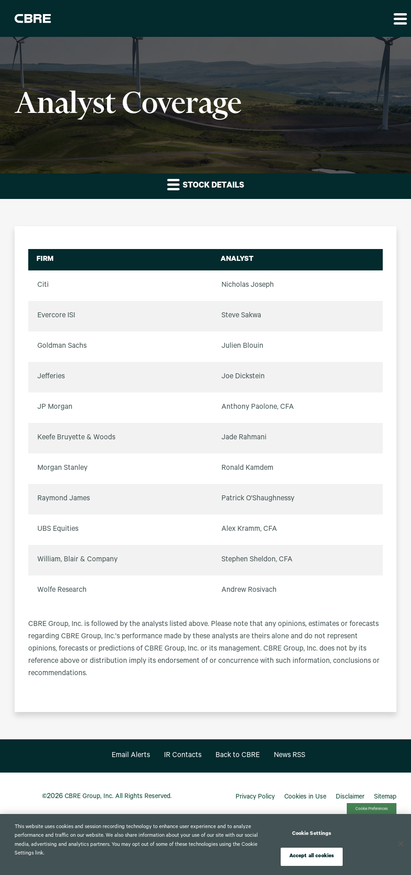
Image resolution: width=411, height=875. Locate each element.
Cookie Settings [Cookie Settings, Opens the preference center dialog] (312, 834)
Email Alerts (131, 756)
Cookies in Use (305, 797)
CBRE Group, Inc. (89, 797)
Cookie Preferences (371, 809)
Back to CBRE (238, 756)
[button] (399, 18)
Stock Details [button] (205, 184)
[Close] (401, 844)
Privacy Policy (255, 797)
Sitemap (385, 797)
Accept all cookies (311, 857)
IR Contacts (182, 756)
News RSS (289, 756)
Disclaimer (350, 797)
